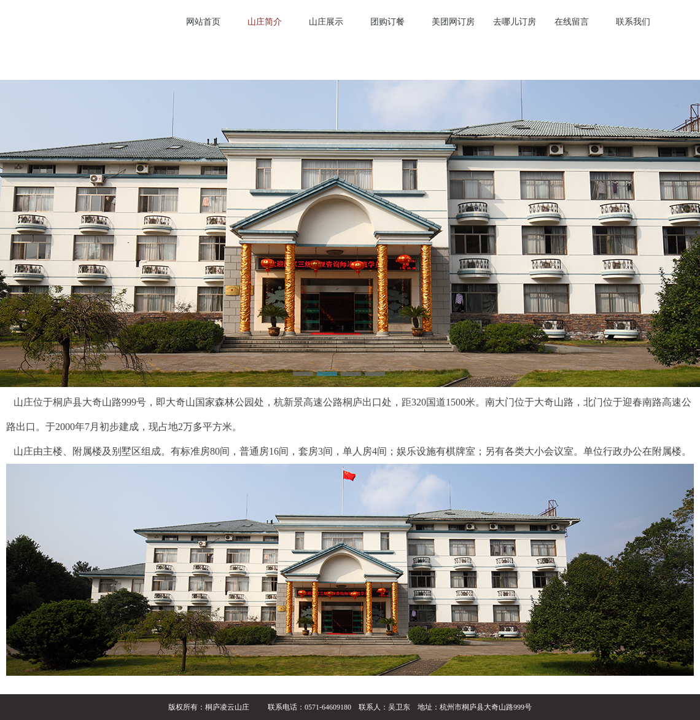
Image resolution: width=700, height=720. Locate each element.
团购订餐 (387, 21)
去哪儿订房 (514, 21)
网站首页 (203, 21)
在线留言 (571, 21)
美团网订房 (453, 21)
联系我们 (633, 21)
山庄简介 (264, 21)
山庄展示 (326, 21)
